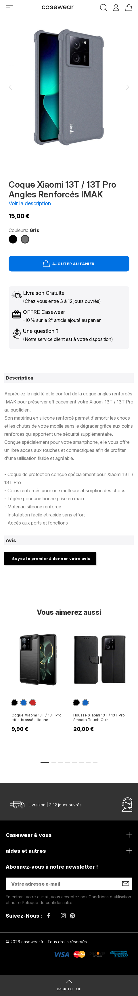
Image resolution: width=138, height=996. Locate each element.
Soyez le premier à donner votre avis (51, 558)
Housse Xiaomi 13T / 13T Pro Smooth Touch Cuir (99, 717)
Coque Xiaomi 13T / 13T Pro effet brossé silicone (37, 717)
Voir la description (30, 203)
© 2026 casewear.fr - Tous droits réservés (46, 941)
